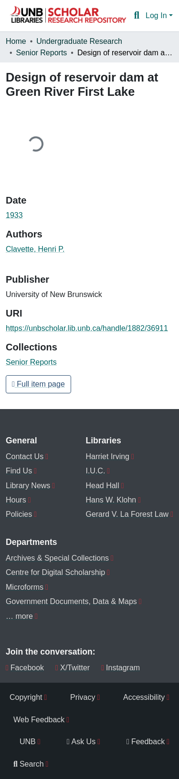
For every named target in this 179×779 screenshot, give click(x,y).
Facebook (25, 668)
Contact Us (24, 456)
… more (19, 616)
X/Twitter (72, 668)
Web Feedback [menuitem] (38, 720)
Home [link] (16, 41)
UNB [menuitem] (28, 742)
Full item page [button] (38, 384)
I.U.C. (95, 471)
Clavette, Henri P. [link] (35, 249)
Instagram (120, 668)
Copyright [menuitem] (26, 697)
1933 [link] (14, 215)
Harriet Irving (107, 456)
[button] (68, 16)
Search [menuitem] (28, 764)
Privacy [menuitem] (82, 697)
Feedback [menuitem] (145, 742)
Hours (16, 500)
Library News (28, 486)
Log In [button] (157, 15)
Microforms (24, 587)
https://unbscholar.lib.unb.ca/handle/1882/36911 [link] (87, 328)
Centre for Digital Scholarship (55, 572)
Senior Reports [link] (41, 53)
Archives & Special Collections (57, 558)
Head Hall (102, 486)
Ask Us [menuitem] (81, 742)
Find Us (19, 471)
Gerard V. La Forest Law (126, 514)
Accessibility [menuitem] (144, 697)
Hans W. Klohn (110, 500)
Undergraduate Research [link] (79, 41)
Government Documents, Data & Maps (71, 601)
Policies (19, 514)
